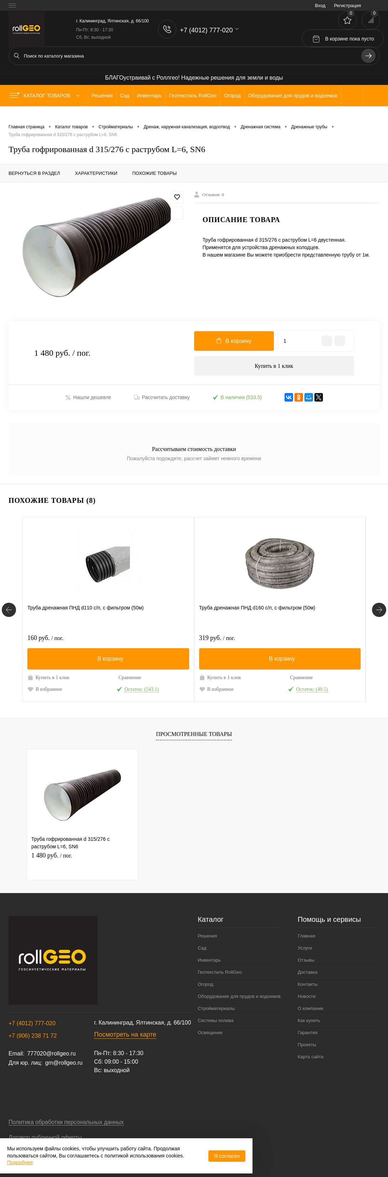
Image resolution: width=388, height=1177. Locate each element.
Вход (320, 5)
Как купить (309, 1022)
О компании (310, 1009)
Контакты (308, 985)
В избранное (44, 690)
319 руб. (217, 639)
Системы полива (216, 1022)
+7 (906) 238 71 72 (33, 1037)
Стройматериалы (216, 1009)
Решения (207, 937)
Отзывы (306, 961)
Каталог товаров (46, 95)
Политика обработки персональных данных (66, 1123)
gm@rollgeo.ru (64, 1064)
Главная (306, 937)
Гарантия (307, 1034)
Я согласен (227, 1156)
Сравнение (129, 679)
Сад (202, 949)
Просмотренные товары (194, 735)
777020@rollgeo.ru (51, 1055)
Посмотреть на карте (125, 1035)
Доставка (308, 973)
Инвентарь (209, 961)
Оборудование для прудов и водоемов (239, 997)
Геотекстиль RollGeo (220, 973)
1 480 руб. (51, 856)
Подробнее (20, 1162)
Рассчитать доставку (162, 399)
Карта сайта (310, 1058)
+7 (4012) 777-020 (32, 1025)
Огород (205, 985)
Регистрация (347, 5)
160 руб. (45, 639)
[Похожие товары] (9, 611)
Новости (306, 997)
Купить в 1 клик (274, 367)
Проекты (307, 1046)
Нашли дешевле (88, 399)
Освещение (210, 1034)
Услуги (305, 949)
